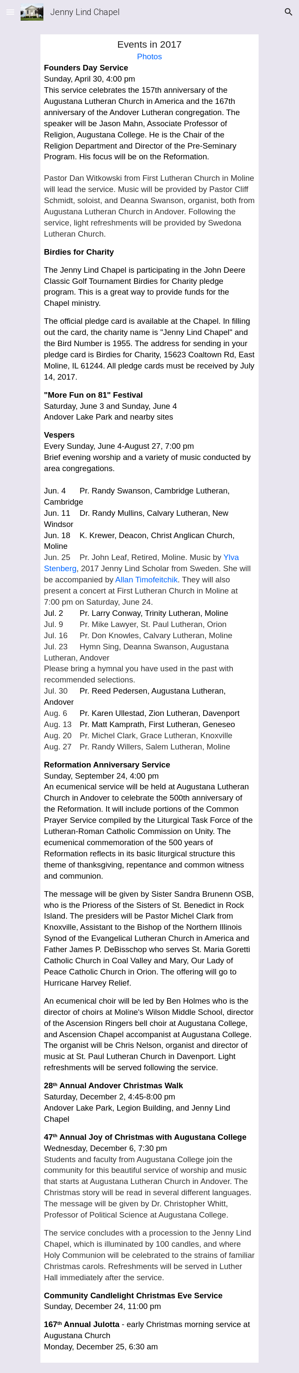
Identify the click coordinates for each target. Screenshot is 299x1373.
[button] (10, 12)
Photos (149, 56)
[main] (149, 698)
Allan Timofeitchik (146, 579)
